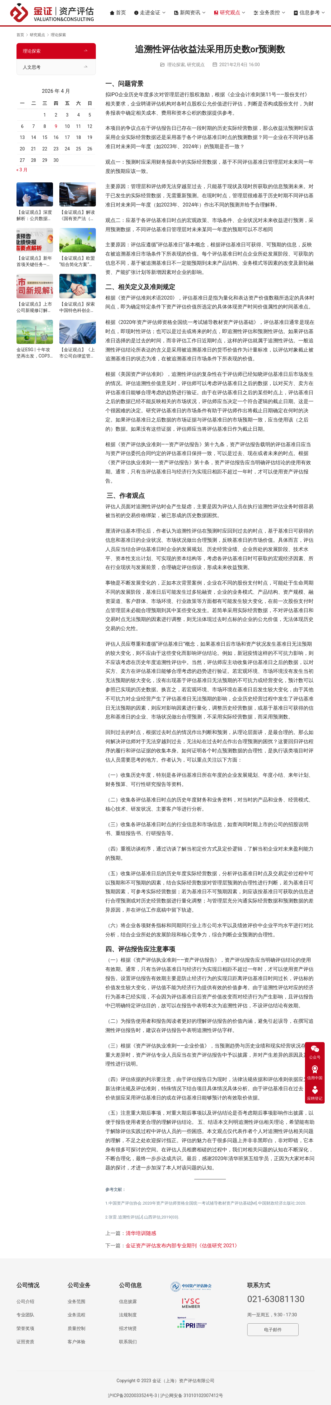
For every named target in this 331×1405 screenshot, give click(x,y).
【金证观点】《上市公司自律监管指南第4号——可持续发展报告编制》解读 (77, 353)
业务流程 (76, 1314)
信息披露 (128, 1301)
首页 (117, 12)
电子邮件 (273, 1329)
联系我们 (128, 1341)
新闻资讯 (187, 12)
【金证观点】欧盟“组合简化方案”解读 (77, 262)
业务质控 (266, 12)
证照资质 (25, 1341)
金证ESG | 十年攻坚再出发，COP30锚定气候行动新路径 (34, 353)
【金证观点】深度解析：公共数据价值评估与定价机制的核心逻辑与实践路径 (34, 216)
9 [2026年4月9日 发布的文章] (56, 126)
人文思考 (32, 67)
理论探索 (176, 64)
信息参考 (306, 12)
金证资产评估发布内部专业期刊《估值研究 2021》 (183, 1246)
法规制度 (128, 1314)
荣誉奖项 (25, 1328)
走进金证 (147, 12)
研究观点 (227, 12)
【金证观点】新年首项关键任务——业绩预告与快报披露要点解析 (34, 262)
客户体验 (76, 1341)
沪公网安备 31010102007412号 (191, 1395)
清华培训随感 (141, 1233)
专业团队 (25, 1314)
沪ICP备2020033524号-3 (132, 1395)
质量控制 (76, 1328)
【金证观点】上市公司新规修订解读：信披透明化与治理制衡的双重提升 (34, 307)
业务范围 (76, 1301)
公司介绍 (25, 1301)
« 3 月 (22, 169)
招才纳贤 (128, 1328)
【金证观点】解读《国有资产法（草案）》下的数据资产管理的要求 (77, 216)
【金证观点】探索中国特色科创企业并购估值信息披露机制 (77, 307)
